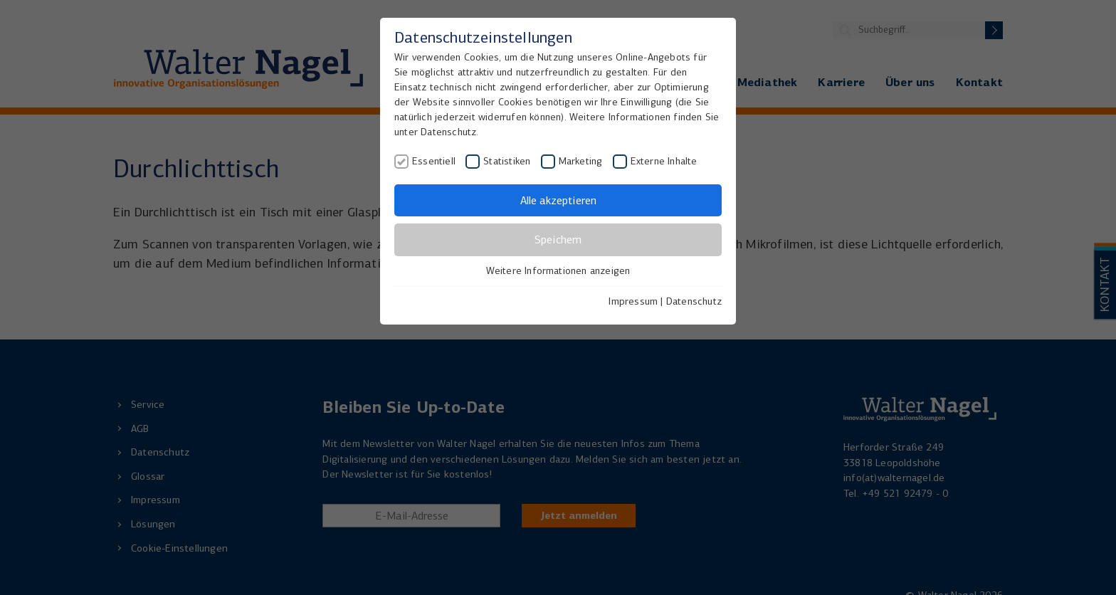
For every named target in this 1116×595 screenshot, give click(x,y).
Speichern (558, 239)
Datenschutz (694, 301)
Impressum (633, 301)
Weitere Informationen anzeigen (558, 271)
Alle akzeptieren (558, 200)
